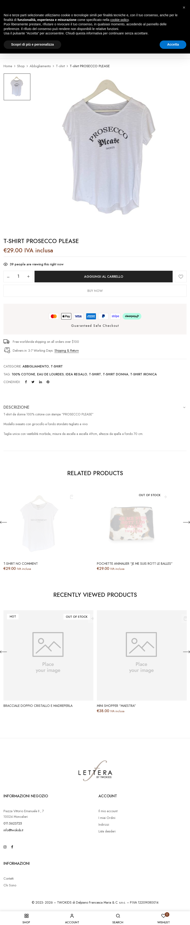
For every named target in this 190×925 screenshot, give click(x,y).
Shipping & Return (66, 350)
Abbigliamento (40, 66)
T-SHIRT (95, 374)
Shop (21, 66)
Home (7, 66)
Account (107, 796)
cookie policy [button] (119, 20)
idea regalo (76, 374)
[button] (184, 7)
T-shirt (60, 66)
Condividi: (11, 382)
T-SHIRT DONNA (115, 374)
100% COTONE (23, 374)
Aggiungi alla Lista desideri (181, 276)
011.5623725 (12, 823)
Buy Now (95, 290)
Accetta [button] (173, 44)
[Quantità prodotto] (18, 276)
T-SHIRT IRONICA (143, 374)
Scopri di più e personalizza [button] (32, 44)
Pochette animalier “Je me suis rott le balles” (135, 564)
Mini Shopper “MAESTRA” (116, 706)
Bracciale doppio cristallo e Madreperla (38, 706)
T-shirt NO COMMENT (20, 564)
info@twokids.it (13, 830)
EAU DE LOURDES (50, 374)
